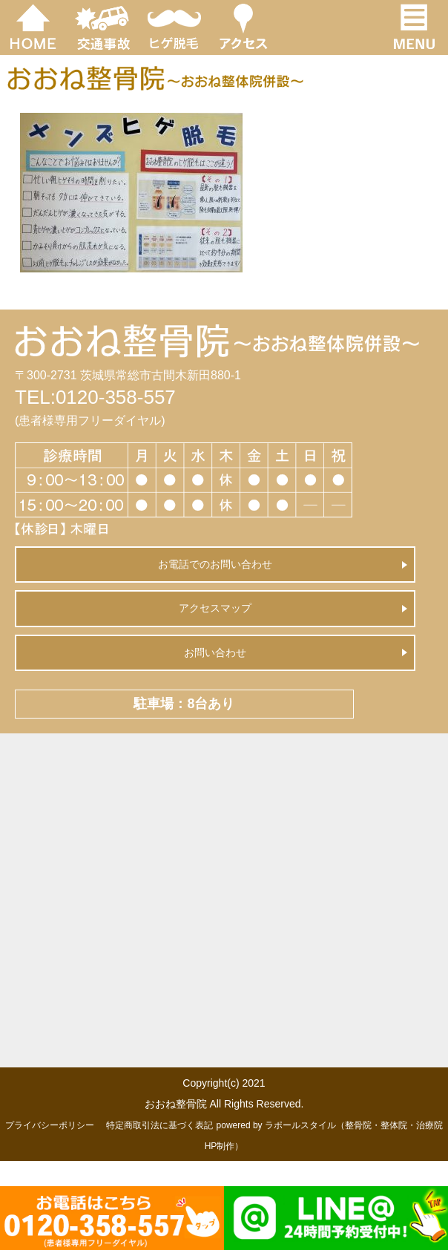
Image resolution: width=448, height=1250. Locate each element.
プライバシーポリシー (49, 1125)
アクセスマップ (215, 608)
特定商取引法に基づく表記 (159, 1125)
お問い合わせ (215, 652)
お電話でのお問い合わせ (215, 564)
